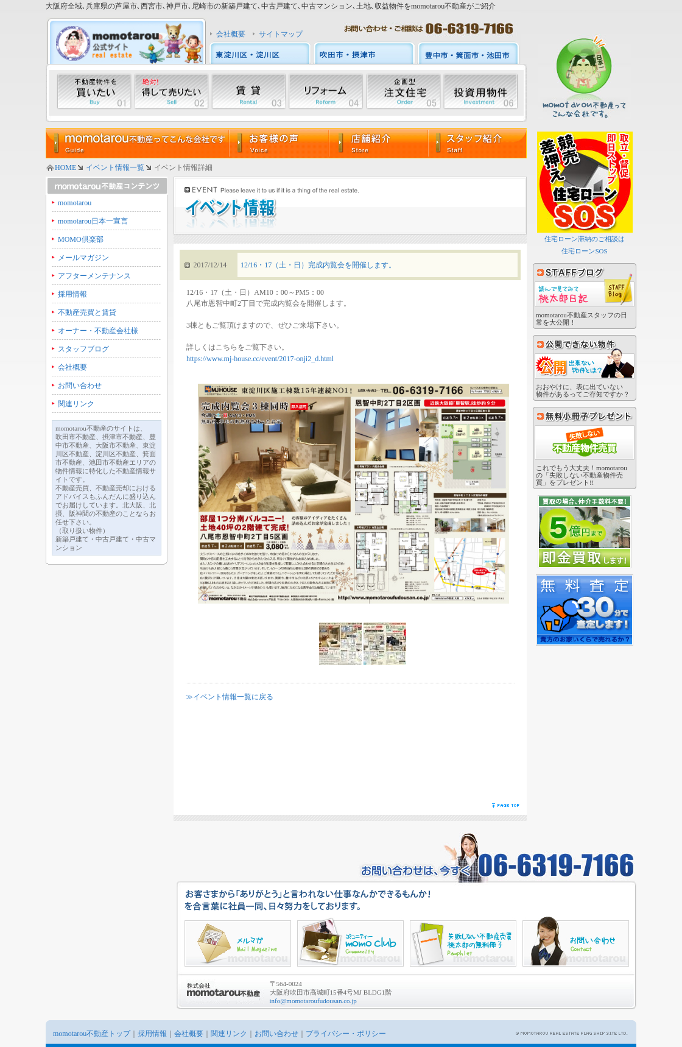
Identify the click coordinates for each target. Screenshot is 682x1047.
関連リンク (76, 404)
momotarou (74, 203)
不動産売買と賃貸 (87, 312)
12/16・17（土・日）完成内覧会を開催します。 (318, 265)
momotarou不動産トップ (91, 1033)
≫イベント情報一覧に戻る (229, 697)
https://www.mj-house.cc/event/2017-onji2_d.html (260, 358)
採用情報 (72, 294)
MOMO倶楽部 (81, 239)
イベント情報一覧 (115, 167)
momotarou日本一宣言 (93, 221)
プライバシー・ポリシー (346, 1033)
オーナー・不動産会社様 (98, 330)
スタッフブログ (83, 349)
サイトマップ (281, 34)
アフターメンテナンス (94, 276)
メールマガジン (83, 257)
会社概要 (230, 34)
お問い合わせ (80, 385)
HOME (65, 167)
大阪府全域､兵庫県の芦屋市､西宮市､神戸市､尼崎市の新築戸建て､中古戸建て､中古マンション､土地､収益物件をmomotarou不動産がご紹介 (271, 6)
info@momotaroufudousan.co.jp (313, 1000)
